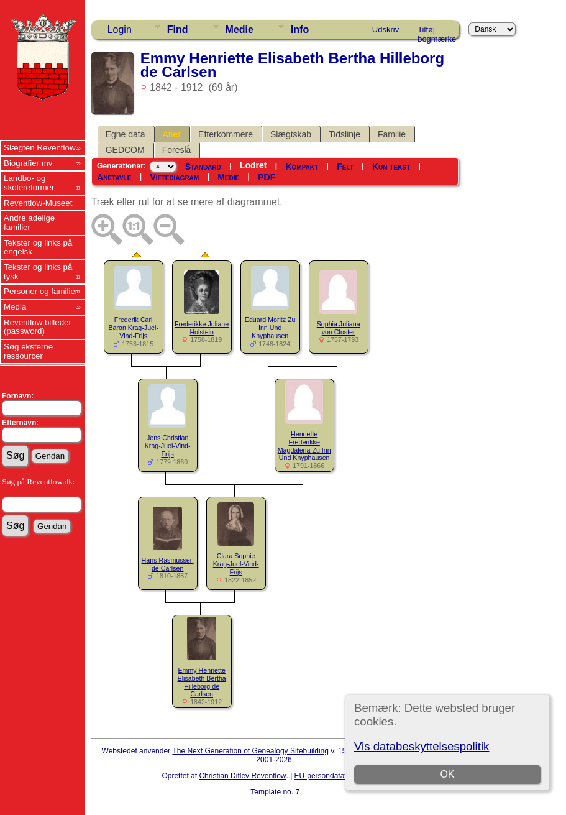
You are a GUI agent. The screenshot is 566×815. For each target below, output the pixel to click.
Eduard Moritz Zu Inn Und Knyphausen (270, 327)
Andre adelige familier (29, 222)
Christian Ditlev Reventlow (242, 775)
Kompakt (301, 167)
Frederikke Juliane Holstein (202, 328)
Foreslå (176, 150)
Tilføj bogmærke (437, 32)
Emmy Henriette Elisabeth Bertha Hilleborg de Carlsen (202, 682)
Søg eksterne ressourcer (28, 351)
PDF (266, 177)
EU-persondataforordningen (340, 775)
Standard (203, 167)
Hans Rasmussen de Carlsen (168, 564)
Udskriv (385, 29)
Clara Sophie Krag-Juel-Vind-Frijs (236, 564)
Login (119, 29)
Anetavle (114, 177)
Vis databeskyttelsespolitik (421, 746)
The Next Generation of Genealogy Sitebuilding (250, 751)
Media (15, 306)
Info (300, 29)
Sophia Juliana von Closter (338, 328)
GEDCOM (125, 150)
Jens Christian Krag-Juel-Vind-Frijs (168, 446)
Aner (172, 134)
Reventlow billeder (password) (37, 327)
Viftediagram (174, 177)
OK (447, 774)
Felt (345, 167)
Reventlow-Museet (38, 203)
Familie (392, 134)
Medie (239, 29)
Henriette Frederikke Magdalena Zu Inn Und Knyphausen (304, 445)
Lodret (253, 165)
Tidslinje (344, 134)
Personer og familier (41, 291)
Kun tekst (391, 167)
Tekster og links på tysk (38, 271)
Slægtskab (290, 134)
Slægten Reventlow (40, 147)
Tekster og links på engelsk (38, 247)
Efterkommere (225, 134)
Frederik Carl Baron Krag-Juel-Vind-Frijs (133, 327)
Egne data (125, 134)
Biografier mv (28, 163)
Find (177, 29)
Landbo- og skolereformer (29, 182)
